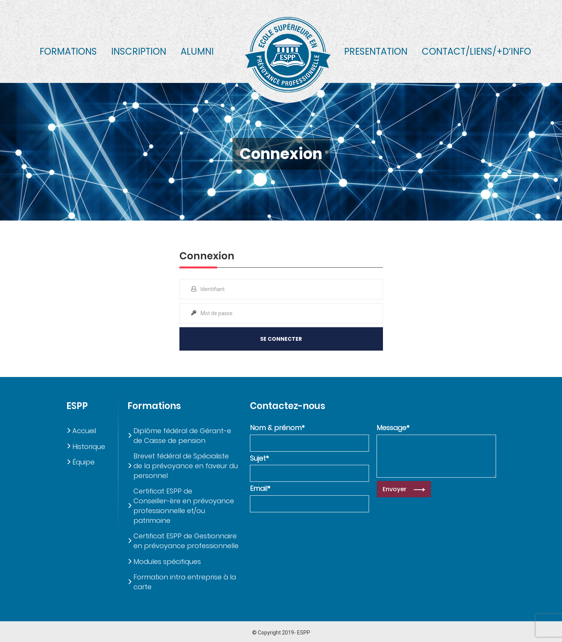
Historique (88, 446)
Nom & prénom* (277, 427)
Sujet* (259, 458)
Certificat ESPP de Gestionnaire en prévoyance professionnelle (186, 540)
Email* (260, 488)
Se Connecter (281, 339)
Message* (393, 427)
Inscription (138, 51)
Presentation (375, 51)
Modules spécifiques (167, 561)
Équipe (83, 462)
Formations (68, 51)
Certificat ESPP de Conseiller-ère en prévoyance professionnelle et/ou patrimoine (183, 505)
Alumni (197, 51)
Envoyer (394, 489)
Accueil (84, 430)
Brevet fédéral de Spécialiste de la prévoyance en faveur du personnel (185, 465)
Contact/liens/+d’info (476, 51)
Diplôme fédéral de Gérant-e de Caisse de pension (182, 435)
